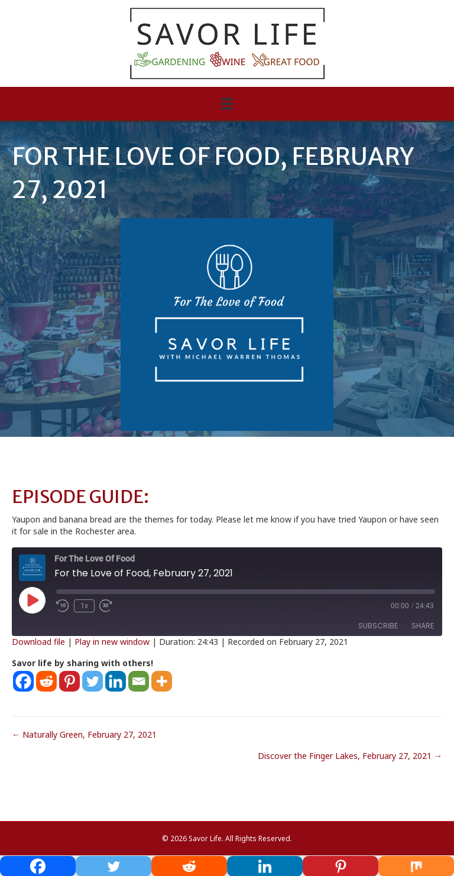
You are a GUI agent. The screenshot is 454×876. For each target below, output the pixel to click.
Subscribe (378, 626)
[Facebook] (23, 681)
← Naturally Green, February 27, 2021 (84, 734)
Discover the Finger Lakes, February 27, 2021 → (350, 755)
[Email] (138, 681)
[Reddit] (46, 681)
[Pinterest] (69, 681)
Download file (38, 641)
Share (422, 626)
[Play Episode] (32, 600)
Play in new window (112, 641)
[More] (161, 681)
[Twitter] (92, 681)
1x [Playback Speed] (84, 606)
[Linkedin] (115, 681)
